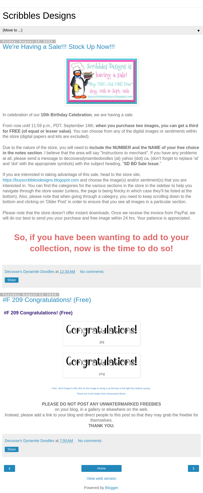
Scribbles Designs (39, 16)
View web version (101, 478)
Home (101, 468)
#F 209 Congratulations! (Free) (47, 299)
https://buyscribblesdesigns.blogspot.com (41, 180)
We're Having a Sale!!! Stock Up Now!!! (59, 46)
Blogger (111, 488)
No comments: (92, 271)
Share (11, 280)
